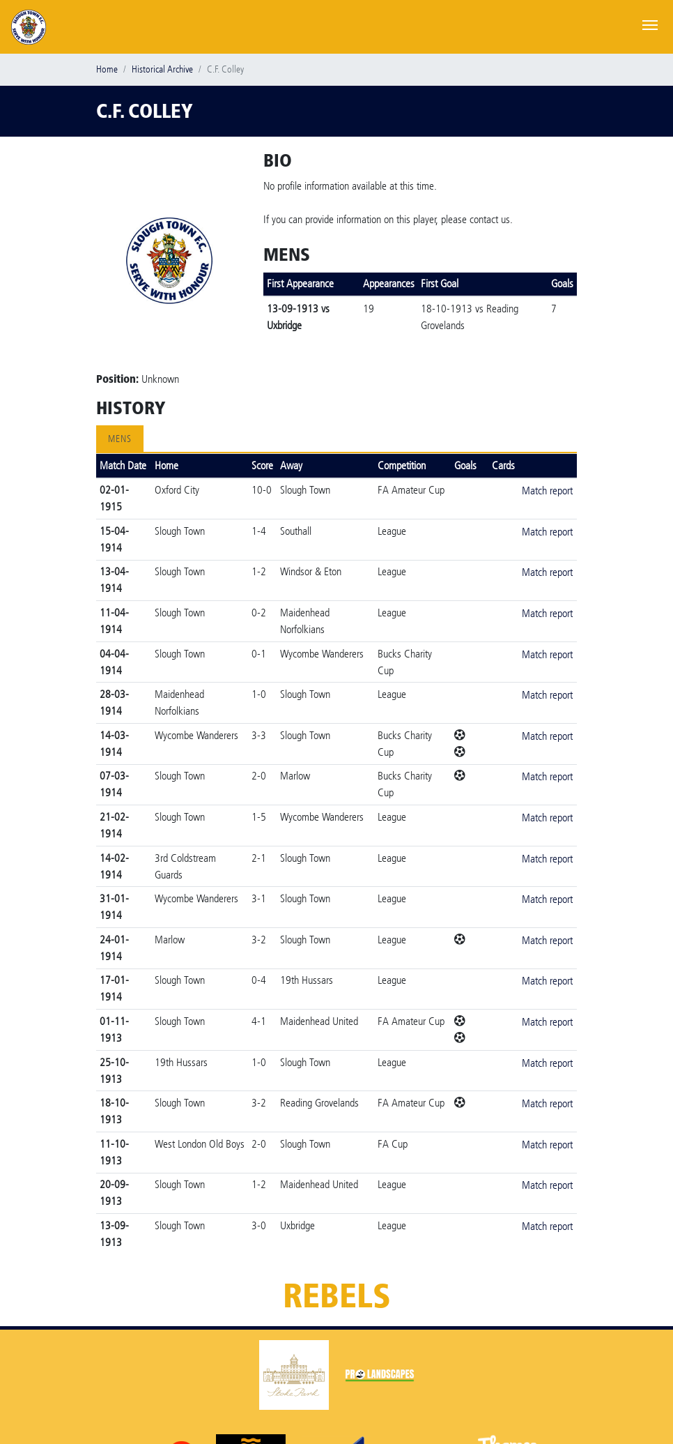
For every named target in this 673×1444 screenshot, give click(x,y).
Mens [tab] (120, 439)
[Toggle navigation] (650, 24)
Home (107, 69)
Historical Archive (162, 69)
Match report (547, 490)
